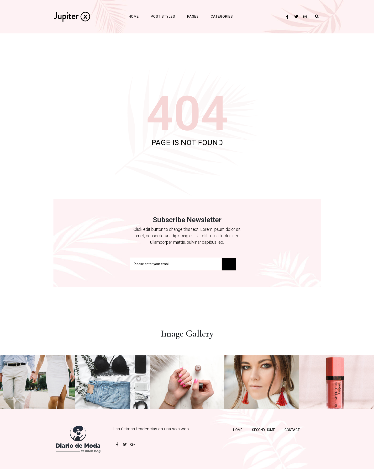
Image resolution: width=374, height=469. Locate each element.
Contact (292, 430)
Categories (222, 16)
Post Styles (163, 16)
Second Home (263, 430)
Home (134, 16)
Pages (193, 16)
